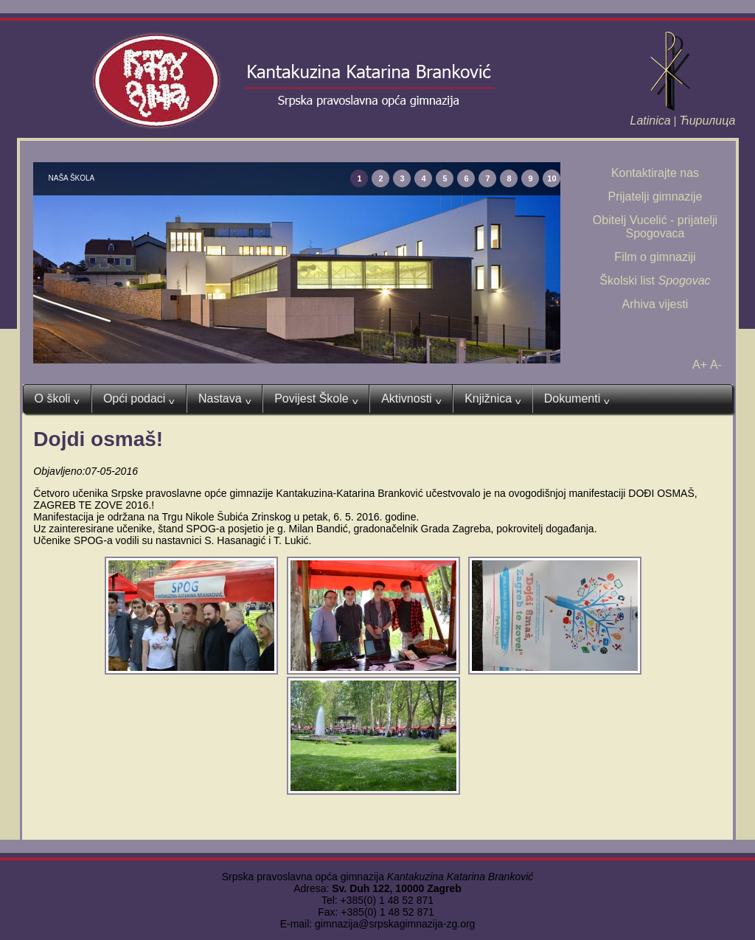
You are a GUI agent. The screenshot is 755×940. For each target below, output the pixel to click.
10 (551, 178)
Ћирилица (707, 120)
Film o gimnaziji (654, 257)
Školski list (654, 280)
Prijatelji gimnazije (655, 196)
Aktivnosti (411, 398)
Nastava (224, 398)
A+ (699, 364)
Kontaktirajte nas (655, 173)
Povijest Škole (316, 398)
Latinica (650, 120)
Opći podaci (139, 398)
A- (716, 364)
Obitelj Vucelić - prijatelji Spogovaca (655, 227)
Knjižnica (493, 398)
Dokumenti (577, 398)
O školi (57, 398)
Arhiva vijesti (655, 304)
